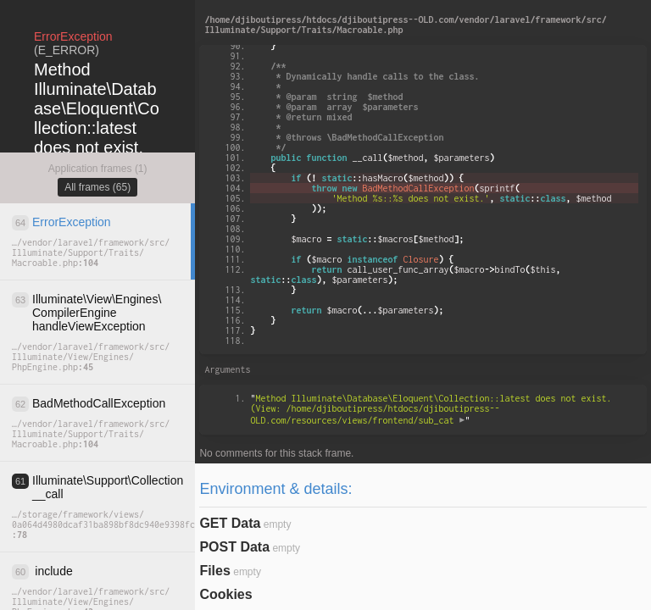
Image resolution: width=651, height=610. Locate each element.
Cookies (225, 594)
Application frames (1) (97, 169)
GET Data (229, 523)
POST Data (234, 547)
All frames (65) (97, 187)
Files (214, 570)
